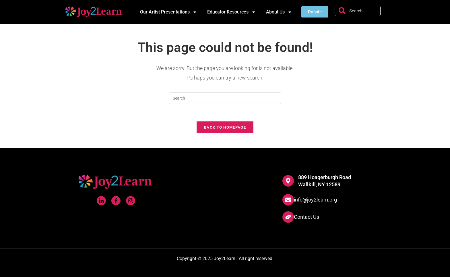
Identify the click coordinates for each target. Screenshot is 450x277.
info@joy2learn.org (315, 200)
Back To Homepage (225, 127)
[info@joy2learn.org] (288, 200)
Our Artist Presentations (168, 12)
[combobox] (358, 11)
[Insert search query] (225, 98)
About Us (279, 12)
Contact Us (306, 217)
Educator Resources (231, 12)
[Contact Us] (288, 217)
